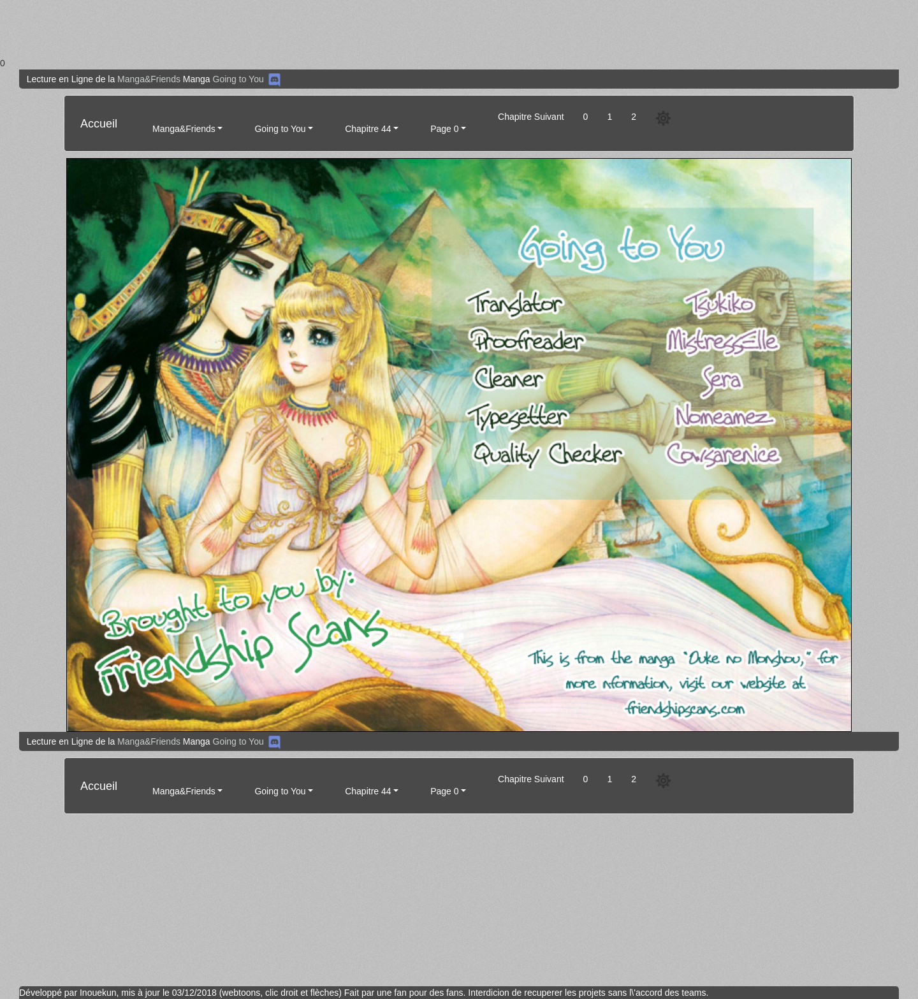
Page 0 (444, 129)
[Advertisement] (382, 28)
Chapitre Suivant (531, 117)
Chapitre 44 (368, 129)
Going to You (238, 79)
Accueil (98, 123)
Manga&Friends (148, 79)
